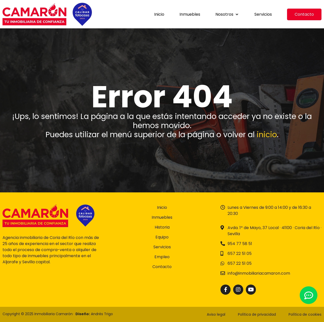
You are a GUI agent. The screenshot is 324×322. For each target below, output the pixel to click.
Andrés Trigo (102, 313)
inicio (267, 134)
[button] (227, 14)
